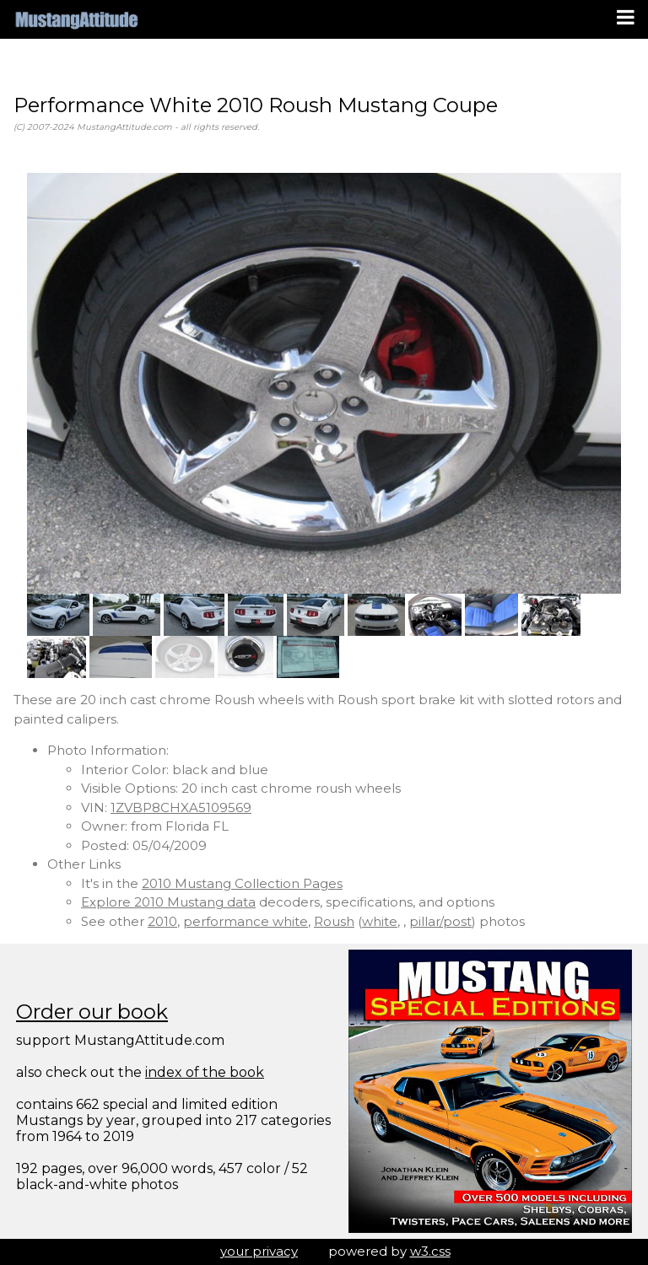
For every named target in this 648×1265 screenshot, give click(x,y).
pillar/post (440, 921)
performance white (245, 921)
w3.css (430, 1251)
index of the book (204, 1072)
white (379, 921)
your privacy (259, 1251)
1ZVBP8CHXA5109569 (181, 807)
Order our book (92, 1011)
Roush (334, 921)
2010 (162, 921)
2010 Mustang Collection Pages (242, 883)
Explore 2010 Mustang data (168, 902)
